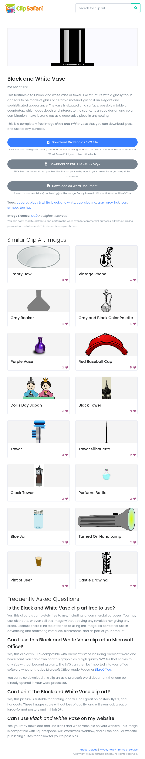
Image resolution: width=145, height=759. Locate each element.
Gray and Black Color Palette (106, 317)
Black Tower (90, 405)
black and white (63, 202)
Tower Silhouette (94, 449)
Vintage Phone (92, 274)
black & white (40, 202)
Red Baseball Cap (95, 361)
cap (80, 202)
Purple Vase (22, 361)
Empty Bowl (21, 274)
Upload (93, 749)
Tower (16, 449)
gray (101, 202)
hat (116, 202)
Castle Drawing (93, 580)
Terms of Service (128, 749)
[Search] (103, 8)
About (83, 749)
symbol (13, 207)
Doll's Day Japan (26, 405)
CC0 (34, 216)
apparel (22, 202)
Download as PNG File (72, 164)
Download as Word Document (72, 186)
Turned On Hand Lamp (100, 536)
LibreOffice (103, 669)
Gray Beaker (22, 317)
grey (109, 202)
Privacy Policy (107, 749)
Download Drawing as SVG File (72, 142)
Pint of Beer (21, 580)
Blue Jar (18, 536)
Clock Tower (22, 492)
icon (124, 202)
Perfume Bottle (92, 492)
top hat (25, 207)
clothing (90, 202)
